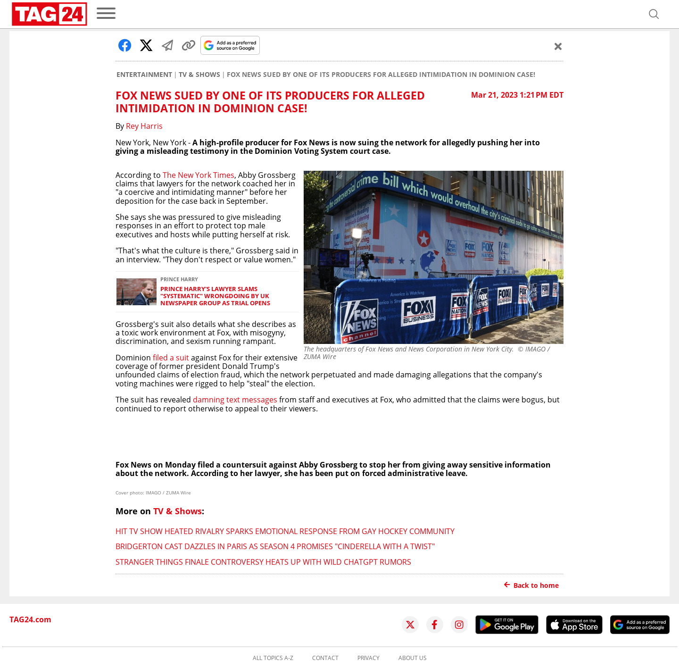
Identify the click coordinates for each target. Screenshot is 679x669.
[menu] (106, 14)
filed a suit (171, 357)
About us (412, 658)
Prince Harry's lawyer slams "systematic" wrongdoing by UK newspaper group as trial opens (215, 296)
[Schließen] (558, 46)
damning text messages (235, 399)
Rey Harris (144, 126)
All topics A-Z (273, 658)
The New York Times (198, 175)
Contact (325, 658)
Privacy (368, 658)
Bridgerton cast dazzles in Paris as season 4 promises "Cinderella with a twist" (275, 546)
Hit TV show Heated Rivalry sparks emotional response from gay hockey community (285, 531)
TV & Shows (199, 74)
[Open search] (654, 14)
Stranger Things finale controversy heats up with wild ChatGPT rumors (263, 562)
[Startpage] (49, 14)
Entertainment (144, 74)
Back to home (531, 585)
